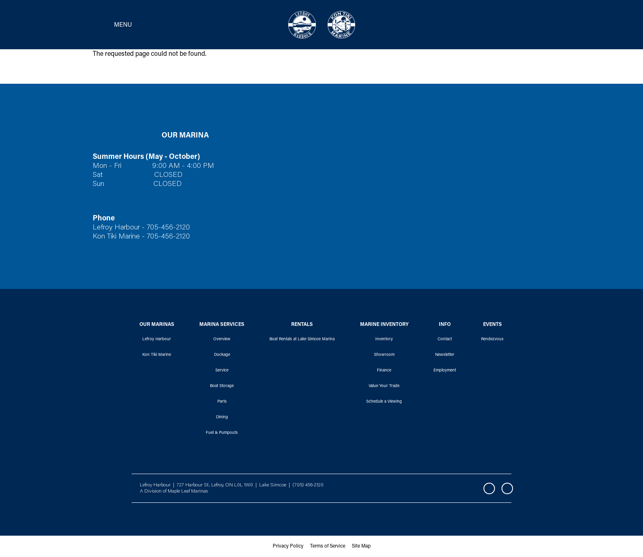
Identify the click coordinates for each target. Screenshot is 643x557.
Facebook (489, 488)
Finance (384, 371)
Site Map (361, 546)
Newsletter (444, 355)
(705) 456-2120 (308, 485)
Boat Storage (222, 386)
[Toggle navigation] (110, 24)
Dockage (222, 355)
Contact (445, 339)
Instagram (507, 488)
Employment (444, 371)
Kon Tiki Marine (156, 355)
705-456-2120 (168, 228)
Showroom (384, 355)
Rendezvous (492, 339)
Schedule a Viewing (384, 402)
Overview (221, 339)
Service (221, 371)
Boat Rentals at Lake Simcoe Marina (302, 339)
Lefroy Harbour (156, 339)
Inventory (384, 339)
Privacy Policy (288, 546)
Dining (222, 417)
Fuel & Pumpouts (222, 433)
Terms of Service (327, 546)
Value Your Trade (384, 386)
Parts (222, 402)
